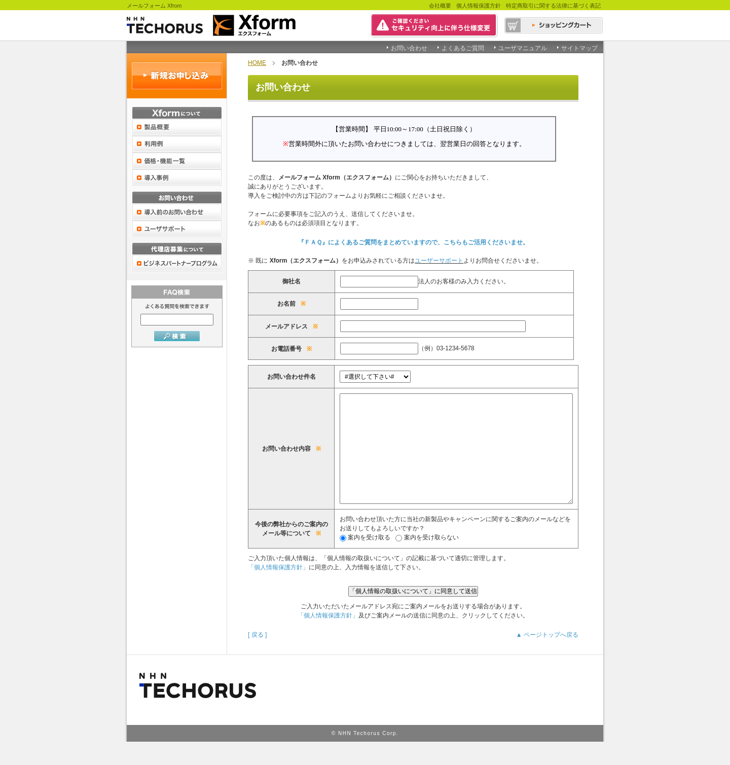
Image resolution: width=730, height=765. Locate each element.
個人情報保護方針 (478, 6)
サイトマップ (579, 48)
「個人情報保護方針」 (278, 590)
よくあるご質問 (463, 48)
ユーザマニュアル (522, 48)
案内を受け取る (345, 560)
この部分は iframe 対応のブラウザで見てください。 (413, 142)
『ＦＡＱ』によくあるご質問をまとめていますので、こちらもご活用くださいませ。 (413, 242)
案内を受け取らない (407, 560)
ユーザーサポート (439, 260)
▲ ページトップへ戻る (547, 657)
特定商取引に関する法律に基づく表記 (553, 6)
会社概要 (440, 6)
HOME (257, 62)
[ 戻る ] (257, 657)
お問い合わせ (409, 48)
